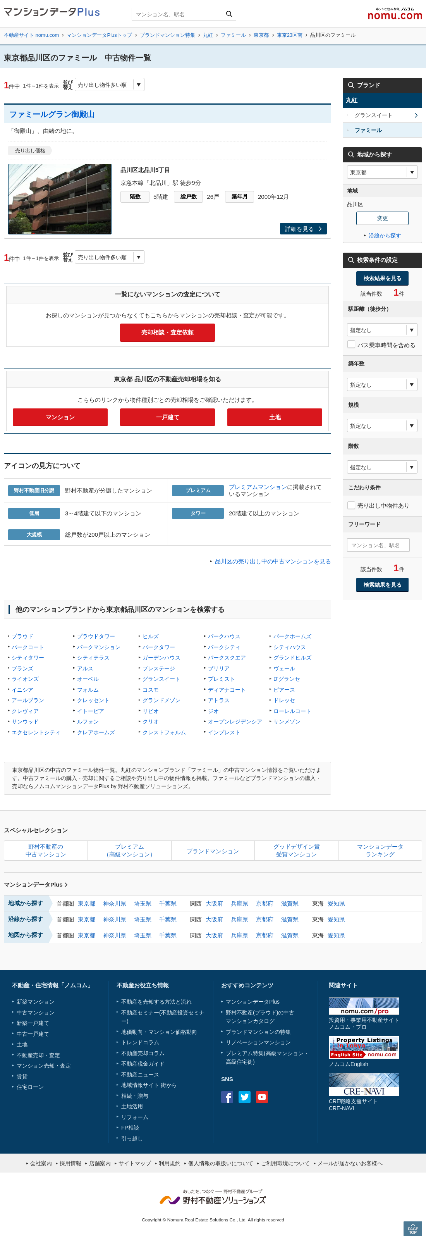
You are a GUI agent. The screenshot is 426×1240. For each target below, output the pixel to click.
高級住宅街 (239, 1062)
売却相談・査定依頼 (167, 332)
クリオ (151, 721)
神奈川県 (114, 903)
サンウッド (25, 721)
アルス (85, 668)
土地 (275, 417)
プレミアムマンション (258, 487)
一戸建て (167, 417)
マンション (60, 417)
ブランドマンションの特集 (258, 1032)
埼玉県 (142, 903)
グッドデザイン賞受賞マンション (296, 850)
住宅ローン (30, 1087)
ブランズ (22, 668)
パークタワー (159, 647)
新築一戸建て (33, 1023)
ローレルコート (292, 711)
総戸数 (188, 196)
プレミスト (221, 679)
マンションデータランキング (380, 850)
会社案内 (41, 1163)
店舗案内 (100, 1163)
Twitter (245, 1097)
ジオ (213, 711)
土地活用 (132, 1106)
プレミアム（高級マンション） (129, 850)
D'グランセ (286, 679)
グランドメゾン (161, 700)
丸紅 (208, 35)
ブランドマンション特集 (167, 35)
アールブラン (28, 700)
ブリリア (219, 668)
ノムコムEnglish (348, 1064)
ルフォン (88, 721)
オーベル (88, 679)
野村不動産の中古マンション (46, 850)
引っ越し (132, 1138)
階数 (135, 196)
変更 (382, 218)
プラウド (22, 636)
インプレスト (224, 732)
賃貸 (22, 1076)
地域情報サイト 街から (149, 1085)
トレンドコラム (140, 1042)
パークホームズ (292, 636)
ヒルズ (151, 636)
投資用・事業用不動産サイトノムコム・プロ (364, 1023)
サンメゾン (287, 721)
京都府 (264, 903)
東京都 (261, 35)
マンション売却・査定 (44, 1066)
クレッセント (93, 700)
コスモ (151, 690)
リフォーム (134, 1117)
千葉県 (168, 903)
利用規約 (169, 1163)
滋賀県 (290, 903)
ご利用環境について (285, 1163)
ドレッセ (284, 700)
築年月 (240, 196)
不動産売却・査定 (38, 1055)
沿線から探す (385, 235)
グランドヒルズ (292, 657)
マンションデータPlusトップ (99, 35)
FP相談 (130, 1128)
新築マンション (36, 1002)
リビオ (151, 711)
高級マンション (285, 1053)
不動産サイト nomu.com (31, 35)
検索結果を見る (383, 278)
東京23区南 (289, 35)
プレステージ (159, 668)
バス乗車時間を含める (386, 345)
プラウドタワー (96, 636)
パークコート (28, 647)
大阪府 (214, 903)
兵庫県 (239, 903)
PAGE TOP (413, 1228)
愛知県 (336, 903)
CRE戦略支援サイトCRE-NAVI (353, 1104)
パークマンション (98, 647)
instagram (279, 1097)
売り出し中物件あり (383, 505)
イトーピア (90, 711)
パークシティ (224, 647)
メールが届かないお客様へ (350, 1163)
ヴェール (284, 668)
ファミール (233, 35)
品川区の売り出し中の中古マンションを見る (273, 561)
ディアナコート (227, 690)
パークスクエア (227, 657)
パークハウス (224, 636)
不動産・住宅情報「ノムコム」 (52, 985)
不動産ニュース (140, 1074)
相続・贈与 (134, 1096)
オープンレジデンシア (235, 721)
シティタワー (28, 657)
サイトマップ (135, 1163)
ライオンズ (25, 679)
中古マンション (36, 1012)
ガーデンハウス (161, 657)
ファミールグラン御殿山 (51, 114)
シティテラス (93, 657)
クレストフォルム (164, 732)
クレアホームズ (96, 732)
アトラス (219, 700)
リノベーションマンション (258, 1042)
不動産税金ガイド (143, 1064)
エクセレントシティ (36, 732)
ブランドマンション (213, 851)
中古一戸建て (33, 1034)
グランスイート (161, 679)
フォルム (88, 690)
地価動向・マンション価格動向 (159, 1032)
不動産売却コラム (143, 1053)
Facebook (227, 1097)
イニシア (22, 690)
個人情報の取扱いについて (220, 1163)
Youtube (262, 1097)
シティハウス (289, 647)
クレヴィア (25, 711)
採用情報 (70, 1163)
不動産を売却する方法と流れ (156, 1002)
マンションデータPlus (36, 884)
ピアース (284, 690)
